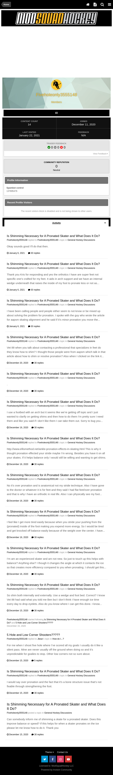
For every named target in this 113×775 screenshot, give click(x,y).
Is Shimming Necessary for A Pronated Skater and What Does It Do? (53, 236)
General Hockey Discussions (81, 240)
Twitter (44, 759)
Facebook (52, 759)
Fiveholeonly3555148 (17, 240)
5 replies (36, 660)
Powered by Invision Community (56, 770)
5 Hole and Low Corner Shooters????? (34, 623)
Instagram (60, 759)
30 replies (34, 253)
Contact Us (62, 752)
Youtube (68, 759)
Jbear (40, 639)
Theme (49, 752)
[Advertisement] (45, 53)
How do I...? (58, 639)
